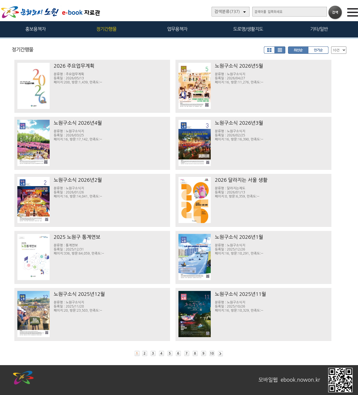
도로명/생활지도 (248, 29)
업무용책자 (177, 29)
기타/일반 (319, 29)
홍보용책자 (35, 29)
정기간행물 (106, 29)
